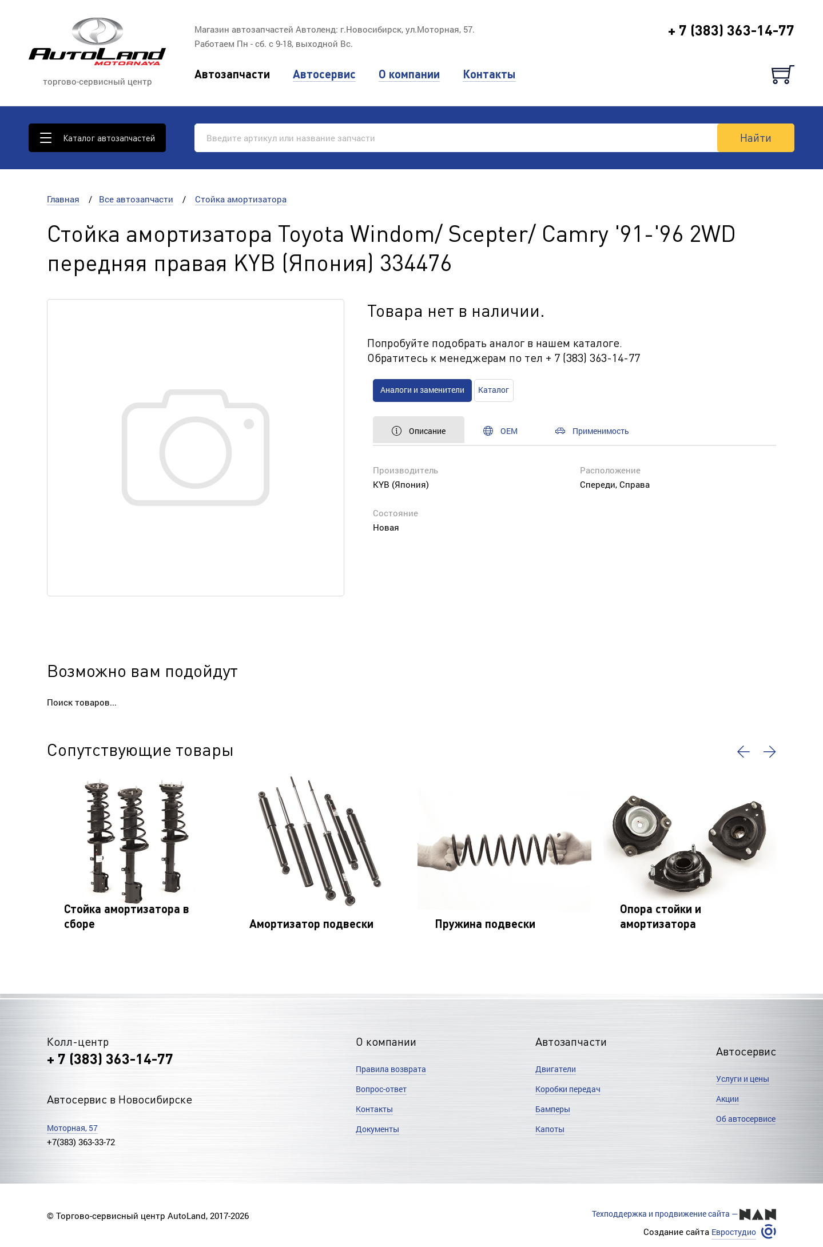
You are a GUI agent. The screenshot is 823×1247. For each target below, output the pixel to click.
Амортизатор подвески (311, 923)
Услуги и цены (739, 1079)
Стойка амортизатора (241, 199)
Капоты (551, 1128)
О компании (409, 74)
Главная (63, 199)
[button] (741, 752)
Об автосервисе (743, 1119)
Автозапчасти (232, 74)
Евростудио (731, 1231)
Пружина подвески (485, 923)
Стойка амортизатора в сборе (126, 916)
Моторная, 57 (74, 1127)
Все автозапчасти (136, 199)
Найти (756, 137)
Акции (723, 1099)
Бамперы (554, 1108)
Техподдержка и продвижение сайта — (676, 1214)
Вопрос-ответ (384, 1088)
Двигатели (557, 1068)
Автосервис (324, 74)
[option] (133, 861)
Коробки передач (571, 1088)
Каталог (513, 390)
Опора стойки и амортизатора (660, 916)
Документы (380, 1128)
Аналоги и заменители (430, 390)
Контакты (489, 74)
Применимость (621, 430)
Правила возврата (394, 1068)
